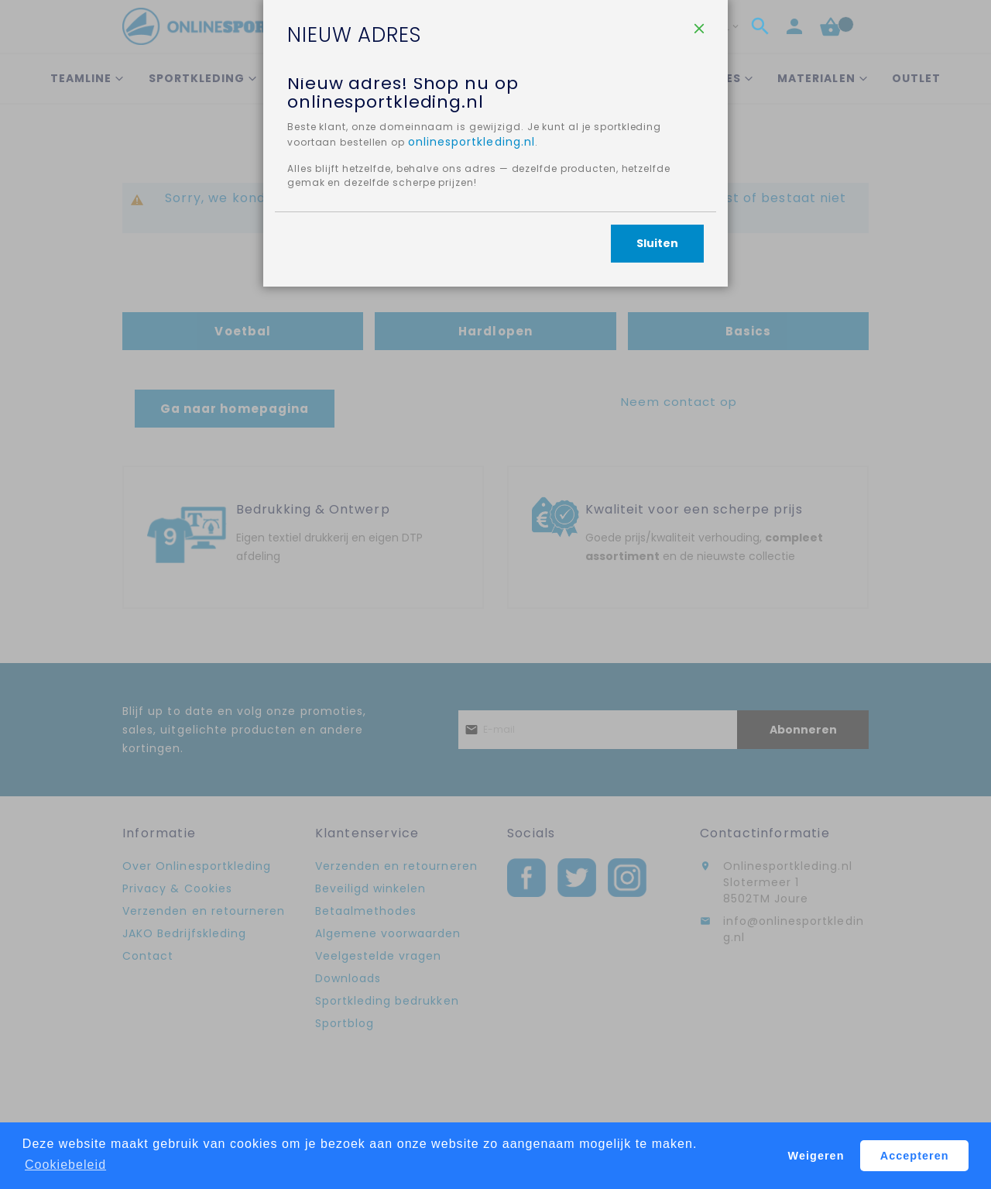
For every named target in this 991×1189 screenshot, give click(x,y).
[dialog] (495, 594)
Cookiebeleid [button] (65, 1164)
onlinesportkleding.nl (570, 262)
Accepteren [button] (914, 1155)
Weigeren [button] (816, 1155)
